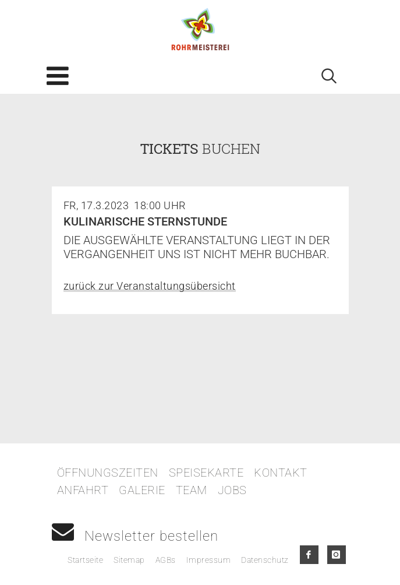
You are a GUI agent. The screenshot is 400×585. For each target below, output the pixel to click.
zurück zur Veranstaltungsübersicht (149, 286)
